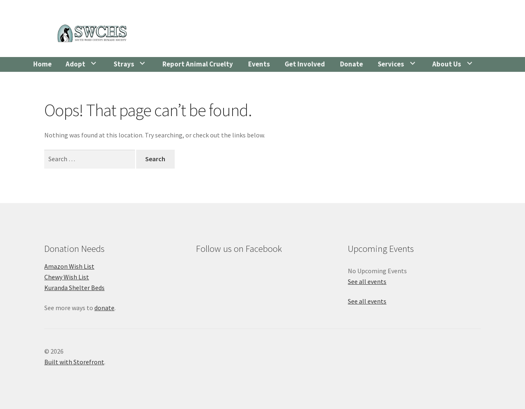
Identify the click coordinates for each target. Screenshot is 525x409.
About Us (446, 64)
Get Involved (305, 64)
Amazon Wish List (69, 266)
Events (259, 64)
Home (42, 64)
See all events (367, 281)
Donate (351, 64)
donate (104, 308)
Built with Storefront (74, 362)
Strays (124, 64)
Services (391, 64)
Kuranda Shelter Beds (74, 287)
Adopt (75, 64)
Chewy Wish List (66, 277)
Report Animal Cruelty (197, 64)
